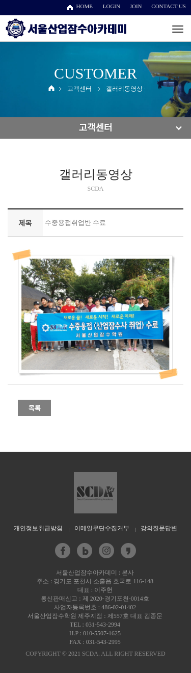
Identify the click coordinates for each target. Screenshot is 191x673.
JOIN (136, 6)
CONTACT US (168, 6)
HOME (84, 6)
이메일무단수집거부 (101, 528)
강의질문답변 (159, 528)
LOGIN (111, 6)
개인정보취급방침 (38, 528)
